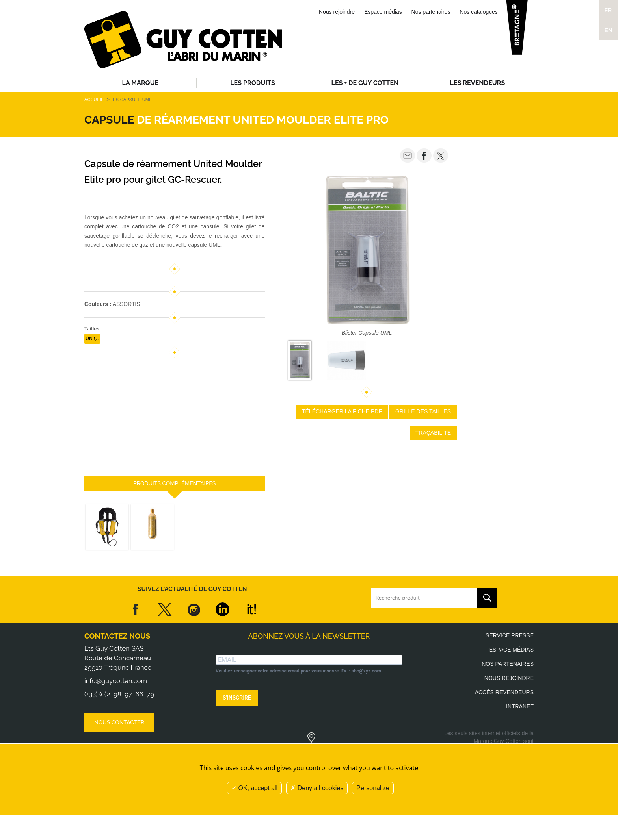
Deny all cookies (316, 788)
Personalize (372, 788)
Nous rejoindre (337, 12)
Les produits (252, 83)
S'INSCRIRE (237, 698)
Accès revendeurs (504, 692)
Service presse (510, 635)
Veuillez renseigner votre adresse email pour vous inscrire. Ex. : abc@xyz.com (298, 671)
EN (608, 30)
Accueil (93, 99)
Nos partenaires (430, 12)
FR (608, 10)
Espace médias (383, 12)
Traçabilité (433, 433)
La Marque (140, 83)
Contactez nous (117, 636)
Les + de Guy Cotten (365, 83)
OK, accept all (254, 788)
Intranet (520, 706)
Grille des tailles (423, 411)
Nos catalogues (479, 12)
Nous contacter (119, 722)
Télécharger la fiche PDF (342, 411)
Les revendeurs (477, 83)
